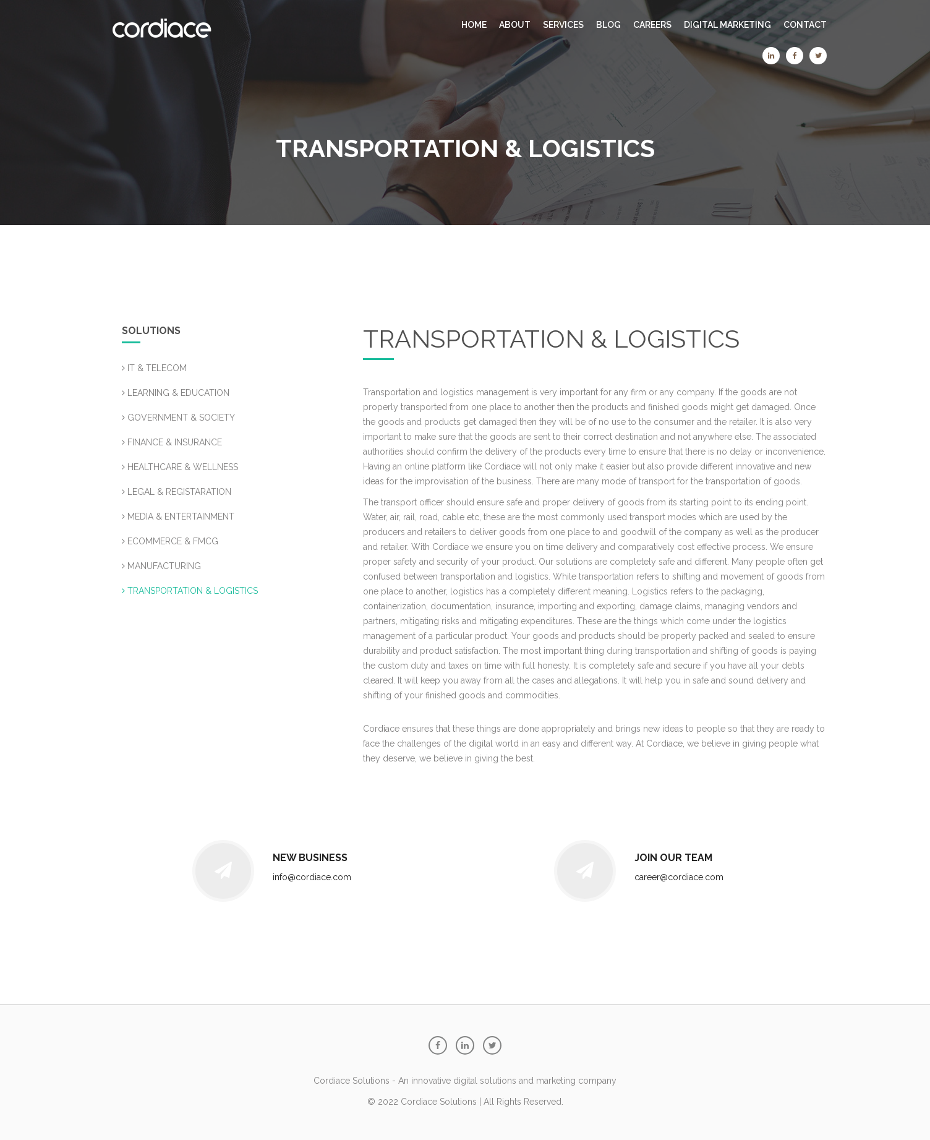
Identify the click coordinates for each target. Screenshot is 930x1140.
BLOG (608, 25)
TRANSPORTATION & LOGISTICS (190, 591)
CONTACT (805, 25)
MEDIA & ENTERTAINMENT (178, 516)
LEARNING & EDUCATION (175, 393)
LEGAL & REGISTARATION (176, 492)
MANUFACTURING (161, 566)
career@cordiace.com (678, 877)
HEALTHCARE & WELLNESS (180, 467)
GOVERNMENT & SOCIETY (178, 417)
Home (474, 25)
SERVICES (563, 25)
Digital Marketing (727, 25)
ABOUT (515, 25)
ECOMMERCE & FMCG (170, 541)
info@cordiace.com (312, 877)
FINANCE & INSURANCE (172, 442)
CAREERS (652, 25)
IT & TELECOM (154, 368)
